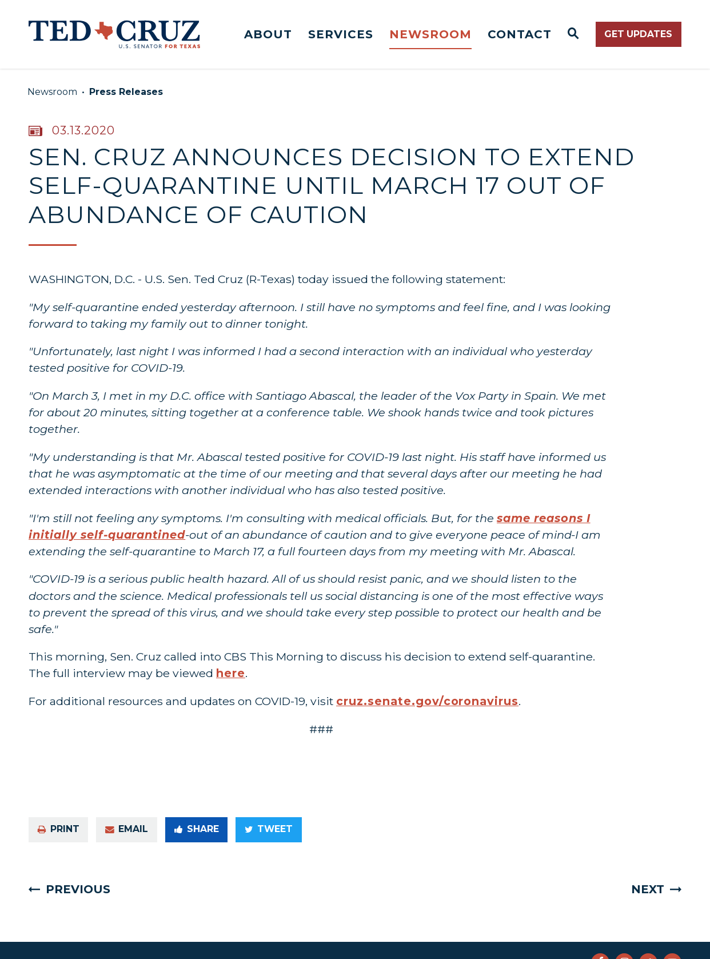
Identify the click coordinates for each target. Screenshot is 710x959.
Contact (520, 34)
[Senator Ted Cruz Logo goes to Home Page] (114, 34)
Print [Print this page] (58, 828)
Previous (78, 889)
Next (647, 889)
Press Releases (126, 91)
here (230, 673)
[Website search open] (574, 34)
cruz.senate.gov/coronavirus (427, 701)
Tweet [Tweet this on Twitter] (269, 828)
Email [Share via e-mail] (126, 828)
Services (340, 34)
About (268, 34)
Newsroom (430, 34)
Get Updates (638, 34)
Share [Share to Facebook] (196, 828)
